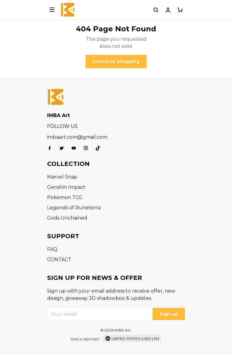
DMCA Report (85, 339)
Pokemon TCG (64, 197)
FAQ (52, 249)
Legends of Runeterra (74, 208)
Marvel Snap (62, 177)
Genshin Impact (66, 187)
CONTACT (59, 259)
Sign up (169, 314)
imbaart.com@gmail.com (77, 137)
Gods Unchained (67, 218)
